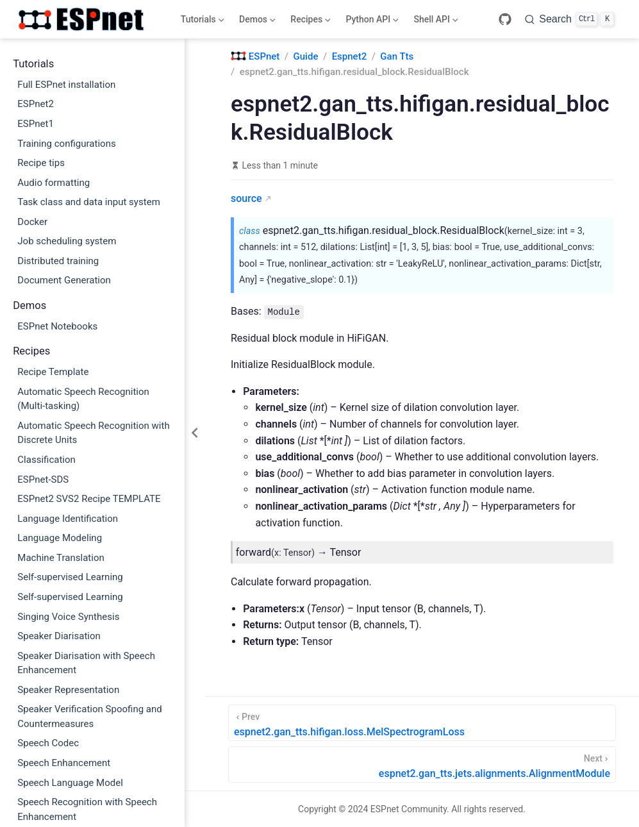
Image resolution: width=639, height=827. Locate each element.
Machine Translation (60, 558)
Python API (371, 21)
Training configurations (66, 143)
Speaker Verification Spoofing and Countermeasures (89, 716)
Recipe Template (52, 372)
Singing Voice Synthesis (68, 616)
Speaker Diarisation (59, 636)
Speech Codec (48, 743)
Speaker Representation (68, 690)
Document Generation (64, 280)
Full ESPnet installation (66, 84)
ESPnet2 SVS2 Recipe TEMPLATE (88, 499)
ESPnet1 (35, 123)
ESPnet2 (35, 104)
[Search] (569, 19)
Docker (32, 222)
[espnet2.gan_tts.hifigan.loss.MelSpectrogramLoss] (422, 723)
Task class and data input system (88, 202)
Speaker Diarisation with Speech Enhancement (86, 663)
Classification (46, 459)
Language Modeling (59, 538)
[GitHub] (505, 19)
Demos (256, 21)
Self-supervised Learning (70, 577)
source (246, 198)
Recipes (309, 21)
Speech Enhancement (63, 763)
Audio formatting (53, 182)
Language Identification (67, 518)
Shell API (435, 21)
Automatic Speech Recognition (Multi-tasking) (83, 399)
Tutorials (201, 21)
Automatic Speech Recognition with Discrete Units (93, 433)
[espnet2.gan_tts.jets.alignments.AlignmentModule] (422, 764)
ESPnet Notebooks (57, 326)
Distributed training (58, 261)
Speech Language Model (70, 783)
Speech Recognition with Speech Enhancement (87, 809)
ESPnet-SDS (43, 479)
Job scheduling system (66, 241)
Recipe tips (41, 163)
